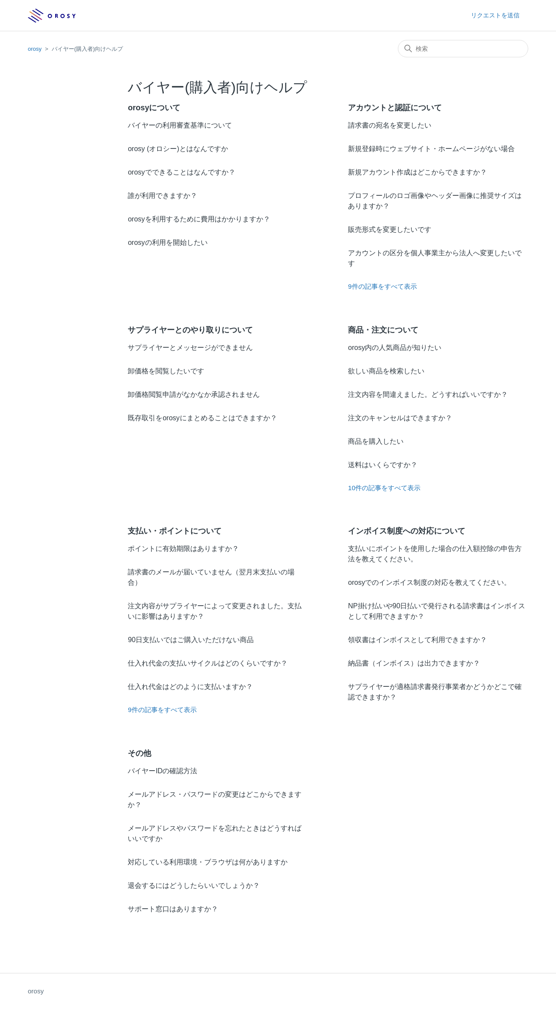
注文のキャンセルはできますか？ (400, 418)
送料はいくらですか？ (382, 464)
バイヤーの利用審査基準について (180, 125)
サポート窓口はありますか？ (173, 909)
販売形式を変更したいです (389, 229)
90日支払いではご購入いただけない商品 (191, 639)
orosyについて (154, 107)
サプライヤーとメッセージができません (190, 347)
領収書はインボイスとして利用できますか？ (417, 639)
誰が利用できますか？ (162, 195)
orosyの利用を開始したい (167, 242)
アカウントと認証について (395, 107)
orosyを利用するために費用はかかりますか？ (199, 219)
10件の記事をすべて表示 (384, 487)
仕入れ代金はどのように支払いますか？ (190, 686)
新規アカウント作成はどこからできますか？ (417, 172)
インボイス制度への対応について (406, 531)
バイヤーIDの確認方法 (162, 771)
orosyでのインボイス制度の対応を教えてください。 (429, 582)
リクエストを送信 (495, 15)
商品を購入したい (376, 441)
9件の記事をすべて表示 (382, 286)
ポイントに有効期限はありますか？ (183, 548)
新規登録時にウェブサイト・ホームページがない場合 (431, 148)
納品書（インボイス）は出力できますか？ (414, 663)
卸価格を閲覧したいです (166, 371)
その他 (139, 753)
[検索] (463, 48)
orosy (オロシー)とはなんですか (178, 148)
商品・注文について (383, 330)
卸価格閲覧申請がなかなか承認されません (194, 394)
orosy (35, 49)
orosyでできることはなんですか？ (181, 172)
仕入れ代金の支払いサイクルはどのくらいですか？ (208, 663)
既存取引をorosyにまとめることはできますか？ (202, 418)
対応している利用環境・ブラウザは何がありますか (208, 862)
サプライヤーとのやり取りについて (190, 330)
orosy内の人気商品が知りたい (394, 347)
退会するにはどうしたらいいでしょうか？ (194, 885)
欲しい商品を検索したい (386, 371)
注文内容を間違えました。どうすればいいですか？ (428, 394)
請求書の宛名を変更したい (389, 125)
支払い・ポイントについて (175, 531)
